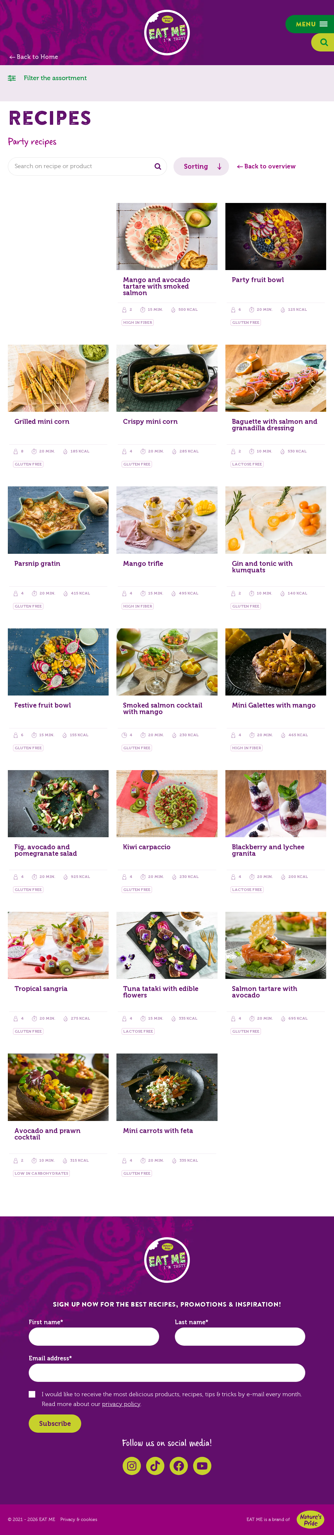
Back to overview (270, 166)
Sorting (196, 166)
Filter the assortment (47, 77)
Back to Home (37, 57)
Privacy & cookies (78, 1519)
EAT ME (167, 32)
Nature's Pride (310, 1519)
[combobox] (87, 166)
